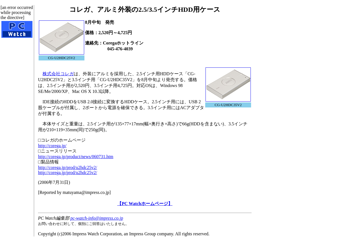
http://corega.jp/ (52, 145)
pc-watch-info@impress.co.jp (96, 218)
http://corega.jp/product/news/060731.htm (75, 156)
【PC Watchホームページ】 (144, 203)
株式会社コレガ (58, 73)
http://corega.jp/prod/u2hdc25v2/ (67, 167)
